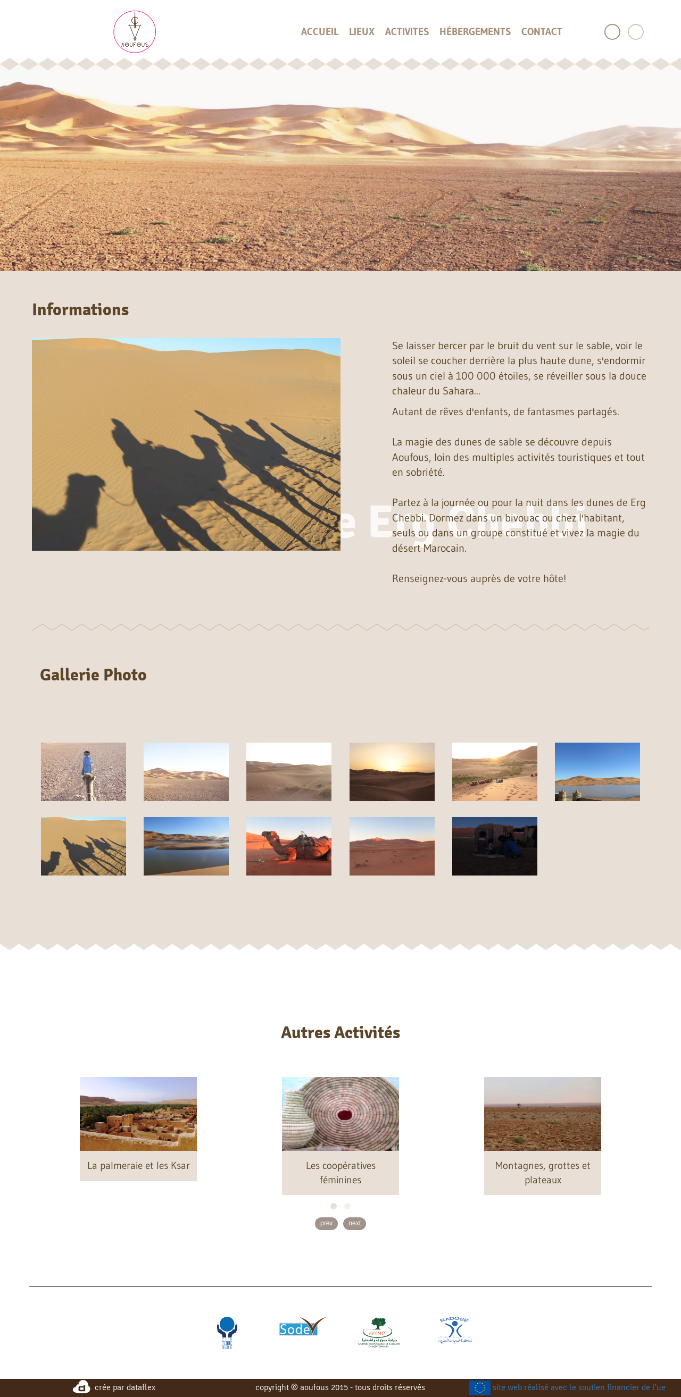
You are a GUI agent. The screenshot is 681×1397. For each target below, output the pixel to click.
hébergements (475, 32)
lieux (362, 32)
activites (407, 32)
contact (541, 32)
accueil (319, 32)
